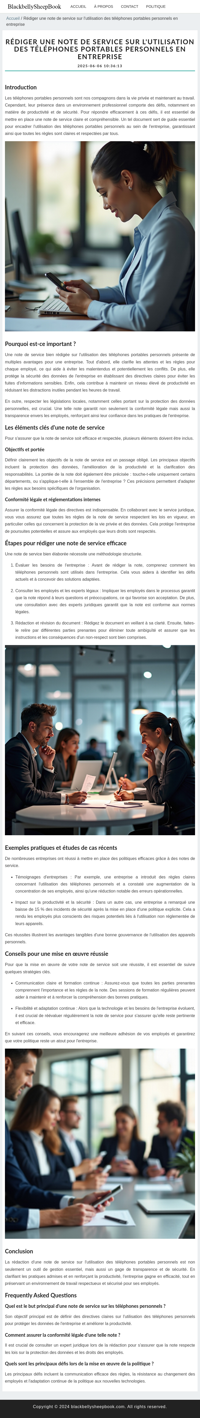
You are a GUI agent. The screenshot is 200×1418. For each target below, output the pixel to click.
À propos (103, 6)
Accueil (78, 6)
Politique (156, 6)
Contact (129, 6)
